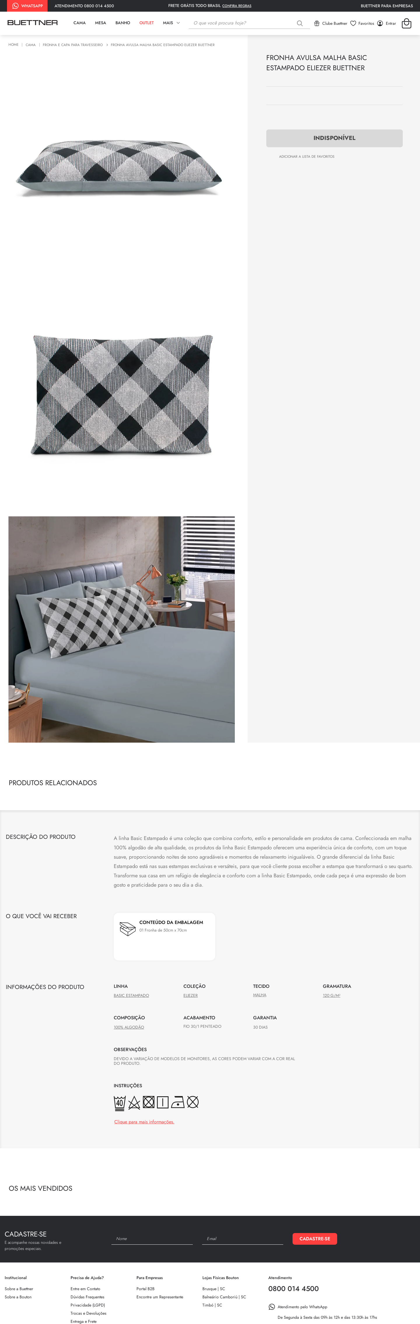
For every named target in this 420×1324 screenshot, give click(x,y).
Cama (31, 45)
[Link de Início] (14, 45)
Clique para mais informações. (144, 1122)
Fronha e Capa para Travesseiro (73, 45)
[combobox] (249, 23)
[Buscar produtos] (301, 23)
